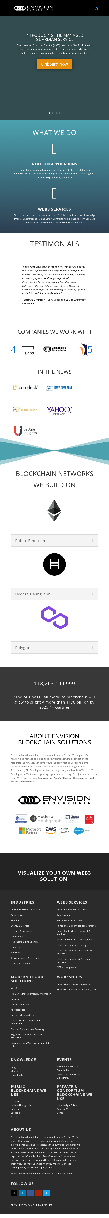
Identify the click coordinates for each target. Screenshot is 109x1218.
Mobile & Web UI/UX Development (75, 939)
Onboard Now (54, 64)
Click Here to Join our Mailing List (31, 1205)
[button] (16, 349)
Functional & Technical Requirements (76, 925)
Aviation (15, 920)
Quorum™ (62, 1109)
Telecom (15, 952)
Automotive (17, 914)
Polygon (15, 1108)
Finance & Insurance (21, 930)
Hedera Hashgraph (21, 1105)
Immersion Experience (69, 1073)
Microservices (18, 1009)
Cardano (15, 1112)
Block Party (63, 1077)
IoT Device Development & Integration (31, 993)
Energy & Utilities (20, 925)
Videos (14, 1071)
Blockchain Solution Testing (71, 945)
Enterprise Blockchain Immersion (74, 984)
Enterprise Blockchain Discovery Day (76, 989)
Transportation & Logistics (25, 957)
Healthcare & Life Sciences (24, 941)
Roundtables (63, 1070)
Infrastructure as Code (23, 1015)
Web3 (14, 988)
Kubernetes (17, 998)
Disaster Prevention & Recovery (27, 1029)
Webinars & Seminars (68, 1066)
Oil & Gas (16, 947)
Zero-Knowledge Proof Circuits (73, 909)
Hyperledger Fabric (67, 1105)
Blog (13, 1067)
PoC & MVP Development (70, 920)
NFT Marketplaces (66, 967)
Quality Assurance (20, 963)
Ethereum (17, 1101)
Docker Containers (21, 1004)
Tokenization (64, 914)
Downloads (17, 1074)
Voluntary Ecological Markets (26, 909)
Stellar (14, 1116)
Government (17, 936)
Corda (60, 1112)
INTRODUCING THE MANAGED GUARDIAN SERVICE (54, 37)
